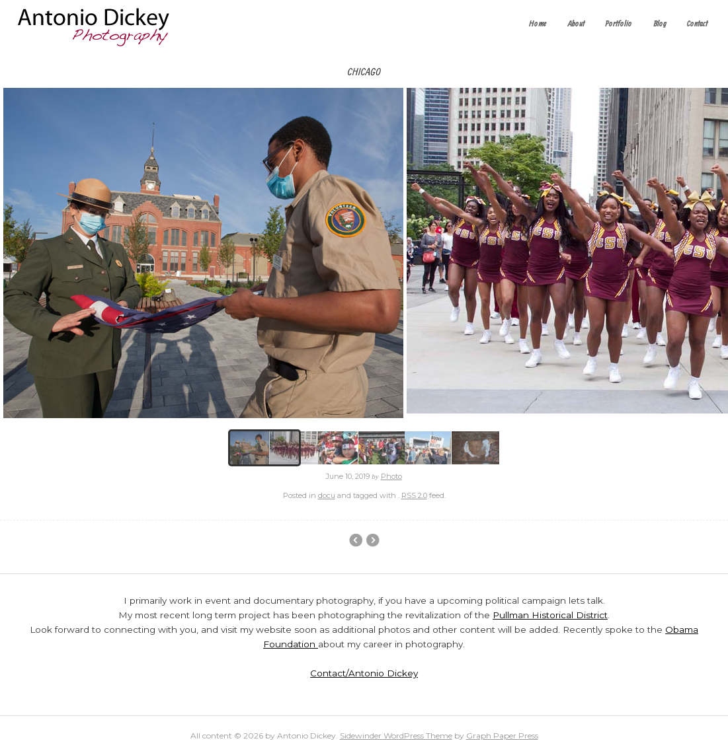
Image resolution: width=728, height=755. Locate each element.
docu (326, 495)
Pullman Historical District (550, 615)
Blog (660, 24)
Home (538, 24)
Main (373, 540)
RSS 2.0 (414, 495)
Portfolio (618, 24)
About (576, 24)
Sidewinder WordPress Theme (396, 735)
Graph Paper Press (502, 735)
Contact (697, 24)
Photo (391, 476)
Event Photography (355, 540)
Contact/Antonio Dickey (364, 673)
